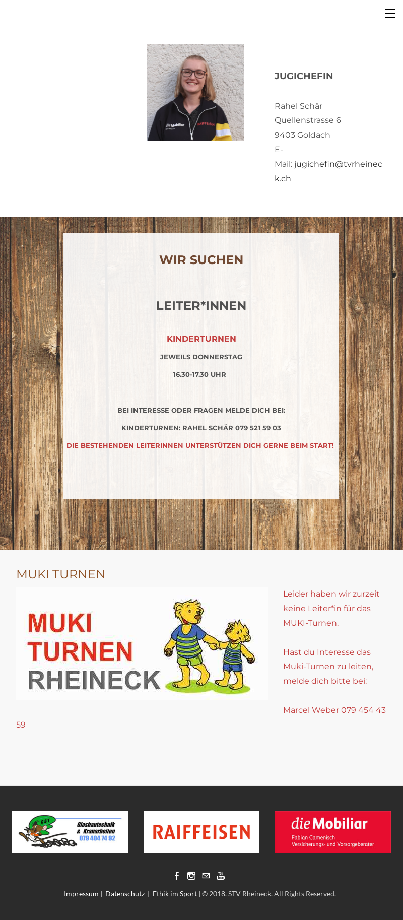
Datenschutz (125, 893)
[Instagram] (191, 875)
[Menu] (390, 12)
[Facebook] (177, 875)
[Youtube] (221, 875)
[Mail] (206, 875)
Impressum (81, 893)
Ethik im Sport (175, 893)
